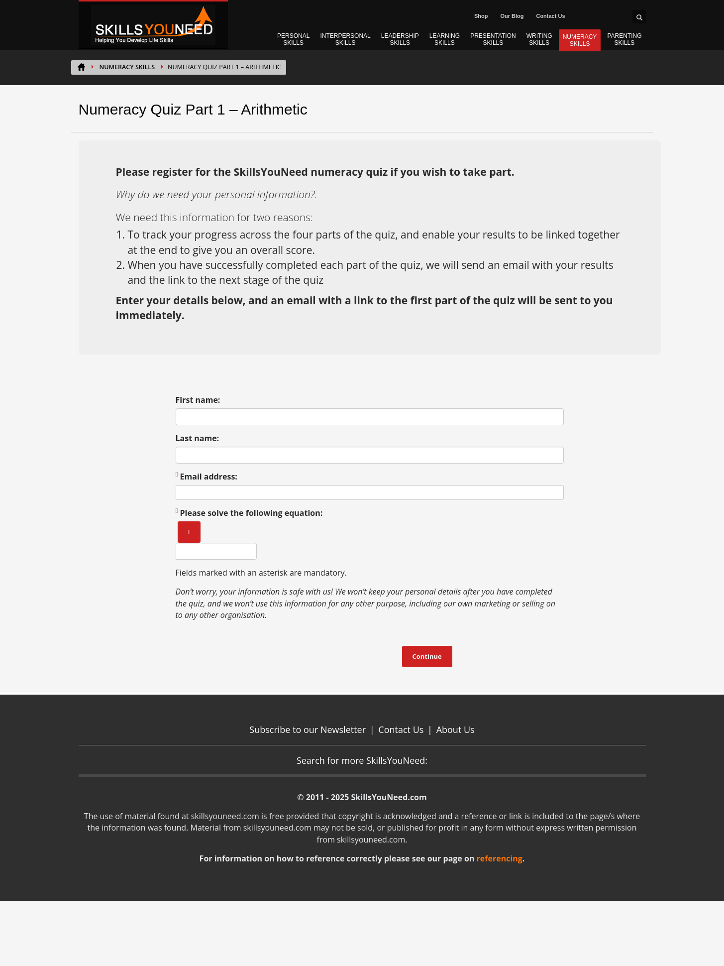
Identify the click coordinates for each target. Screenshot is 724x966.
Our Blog (511, 16)
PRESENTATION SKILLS (493, 39)
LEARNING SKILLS (444, 39)
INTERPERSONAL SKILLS (345, 39)
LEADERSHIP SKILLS (400, 39)
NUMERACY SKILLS (580, 40)
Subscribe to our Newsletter (307, 729)
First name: (198, 399)
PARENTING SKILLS (624, 39)
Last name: (197, 438)
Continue (427, 656)
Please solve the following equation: (249, 512)
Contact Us (550, 16)
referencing (499, 858)
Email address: (206, 476)
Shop (481, 16)
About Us (455, 729)
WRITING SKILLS (539, 39)
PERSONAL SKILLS (293, 39)
